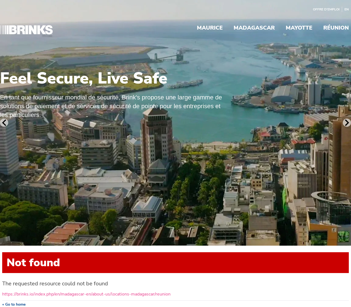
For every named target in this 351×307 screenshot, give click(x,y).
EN (346, 9)
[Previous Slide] (4, 123)
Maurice (210, 28)
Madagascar (254, 28)
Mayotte (299, 28)
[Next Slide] (347, 123)
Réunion (336, 28)
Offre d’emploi (326, 9)
